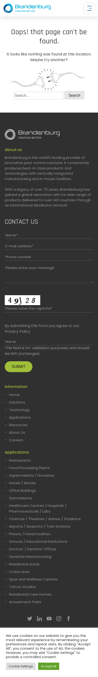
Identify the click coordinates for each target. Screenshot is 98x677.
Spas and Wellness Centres (33, 579)
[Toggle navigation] (89, 8)
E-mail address (19, 246)
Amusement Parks (25, 601)
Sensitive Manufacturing (30, 556)
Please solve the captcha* (28, 308)
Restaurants (20, 460)
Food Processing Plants (29, 467)
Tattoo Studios (22, 586)
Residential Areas (24, 564)
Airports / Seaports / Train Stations (40, 526)
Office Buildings (22, 490)
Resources (18, 424)
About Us (17, 432)
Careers (16, 439)
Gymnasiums (20, 498)
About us (13, 149)
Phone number (18, 256)
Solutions (17, 402)
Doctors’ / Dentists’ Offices (32, 549)
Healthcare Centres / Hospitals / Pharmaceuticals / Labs (38, 508)
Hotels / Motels (22, 482)
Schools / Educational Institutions (38, 541)
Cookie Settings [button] (21, 666)
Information (16, 386)
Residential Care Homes (30, 594)
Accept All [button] (48, 666)
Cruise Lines (19, 571)
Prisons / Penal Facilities (29, 533)
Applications (20, 417)
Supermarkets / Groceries (31, 475)
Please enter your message (29, 267)
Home (14, 394)
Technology (19, 409)
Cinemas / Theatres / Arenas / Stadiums (45, 518)
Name (11, 235)
